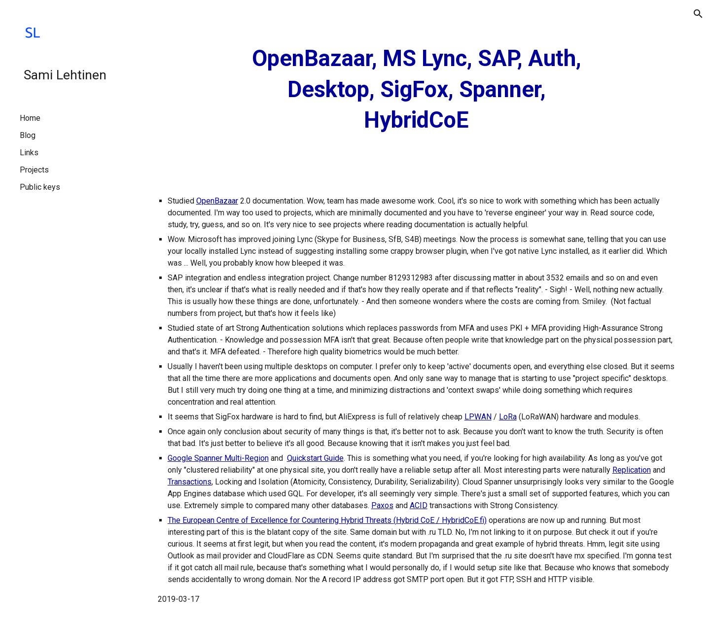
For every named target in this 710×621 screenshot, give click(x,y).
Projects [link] (34, 169)
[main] (417, 89)
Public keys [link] (40, 187)
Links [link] (29, 152)
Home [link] (30, 118)
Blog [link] (28, 135)
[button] (698, 14)
